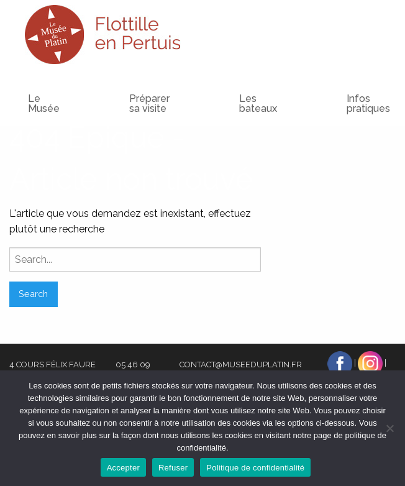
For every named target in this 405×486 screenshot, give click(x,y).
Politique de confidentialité (255, 467)
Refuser (173, 467)
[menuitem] (125, 92)
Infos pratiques (368, 103)
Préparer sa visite (149, 103)
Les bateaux (258, 103)
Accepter (123, 467)
